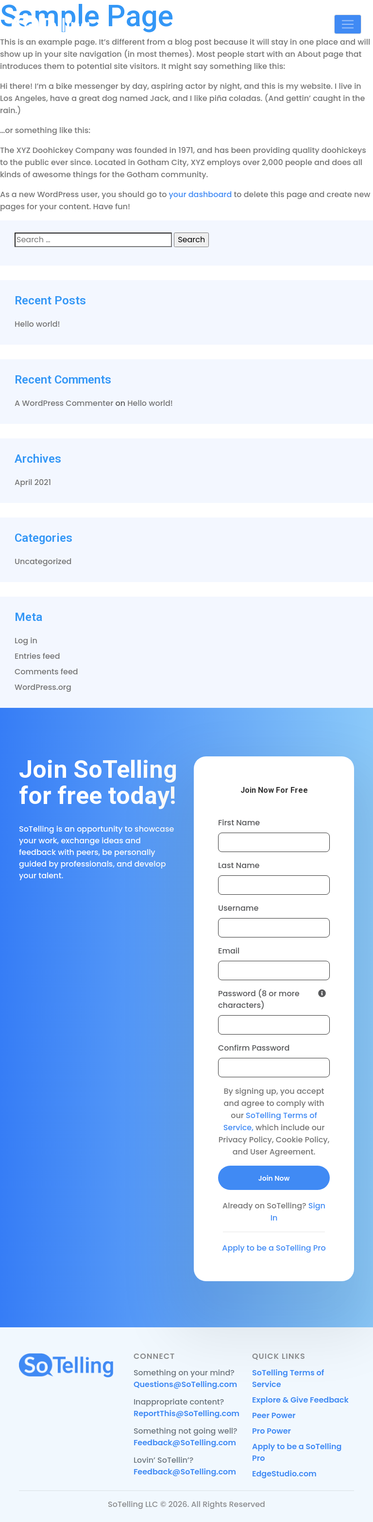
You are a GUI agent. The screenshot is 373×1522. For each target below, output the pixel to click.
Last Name (239, 865)
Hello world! (37, 324)
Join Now (273, 1178)
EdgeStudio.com (284, 1473)
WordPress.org (43, 687)
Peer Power (274, 1415)
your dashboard (200, 194)
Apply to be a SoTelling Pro (273, 1248)
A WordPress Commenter (64, 403)
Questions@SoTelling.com (185, 1384)
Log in (26, 640)
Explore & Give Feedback (300, 1399)
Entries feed (37, 656)
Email (228, 950)
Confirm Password (253, 1048)
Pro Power (271, 1431)
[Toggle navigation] (347, 24)
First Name (239, 822)
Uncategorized (43, 561)
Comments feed (46, 671)
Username (238, 908)
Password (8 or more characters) (272, 999)
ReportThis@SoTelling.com (186, 1413)
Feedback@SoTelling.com (185, 1442)
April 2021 (33, 482)
